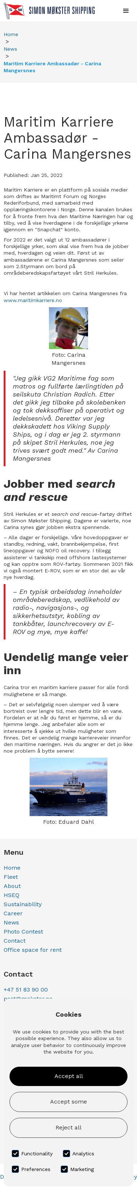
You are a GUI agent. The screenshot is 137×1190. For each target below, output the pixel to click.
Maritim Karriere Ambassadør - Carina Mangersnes (52, 67)
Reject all (68, 1127)
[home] (47, 11)
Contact (15, 940)
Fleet (11, 876)
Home (11, 34)
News (10, 49)
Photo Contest (23, 931)
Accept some (68, 1101)
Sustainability (23, 904)
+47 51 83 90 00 (26, 989)
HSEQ (11, 895)
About (12, 885)
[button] (126, 11)
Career (13, 913)
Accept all (68, 1076)
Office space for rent (33, 949)
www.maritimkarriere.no (33, 300)
